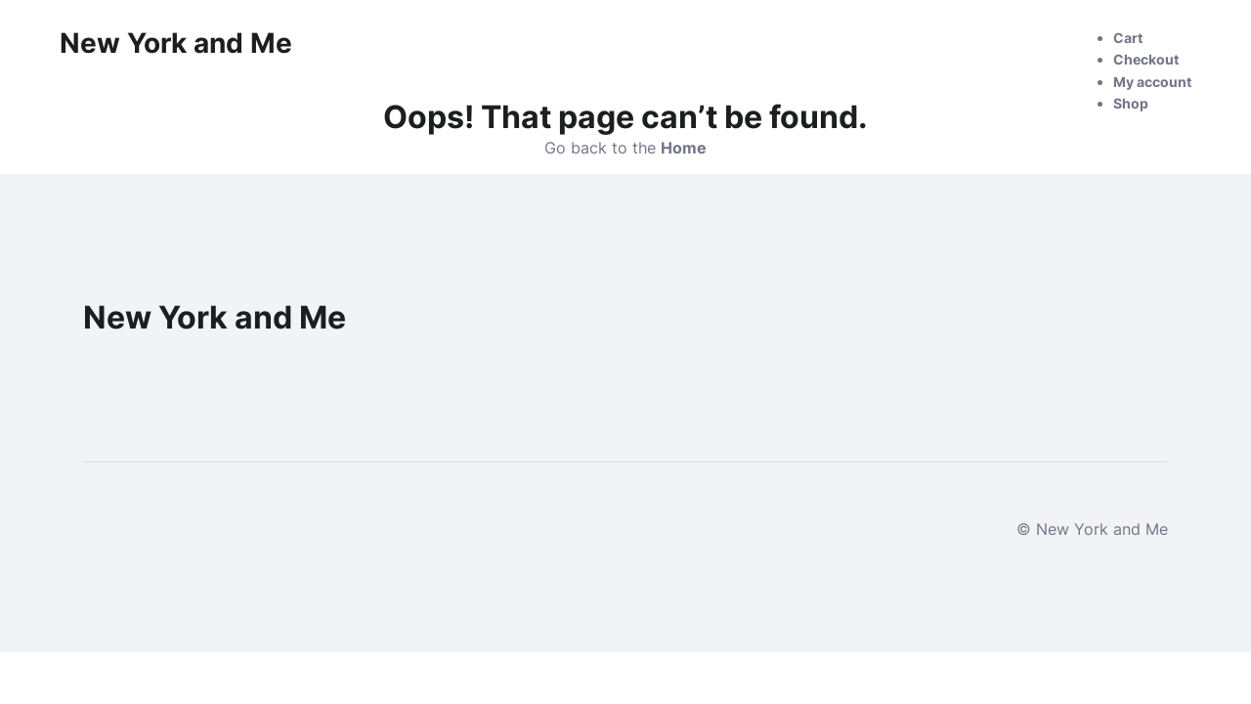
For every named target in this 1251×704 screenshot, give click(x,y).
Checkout (1146, 59)
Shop (1130, 103)
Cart (1128, 37)
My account (1152, 81)
